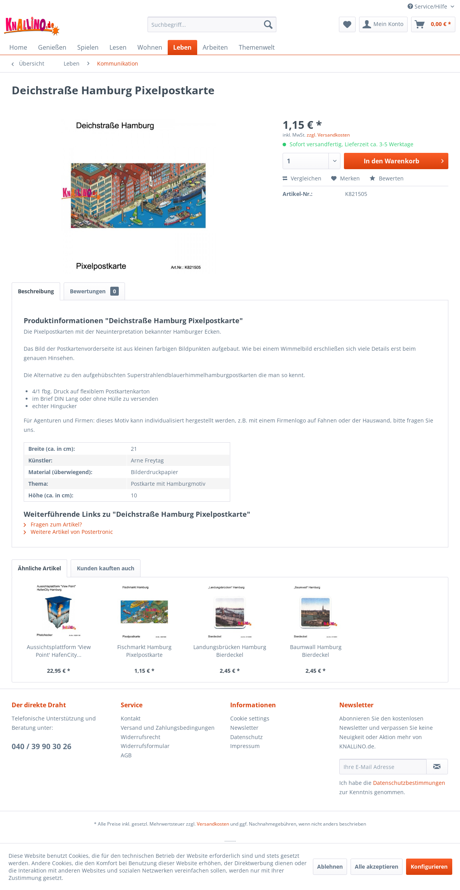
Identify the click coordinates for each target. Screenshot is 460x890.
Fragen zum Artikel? (53, 524)
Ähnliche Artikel (39, 568)
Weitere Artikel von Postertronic (68, 531)
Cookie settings (249, 718)
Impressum (245, 746)
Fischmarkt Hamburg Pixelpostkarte (144, 650)
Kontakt (131, 718)
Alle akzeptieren (376, 866)
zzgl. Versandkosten (328, 135)
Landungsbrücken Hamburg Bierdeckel (229, 650)
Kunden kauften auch (105, 568)
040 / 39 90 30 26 (41, 746)
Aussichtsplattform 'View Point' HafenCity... (59, 650)
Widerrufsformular (145, 746)
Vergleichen (302, 178)
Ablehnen (330, 866)
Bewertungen (94, 291)
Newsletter (244, 727)
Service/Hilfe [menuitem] (428, 6)
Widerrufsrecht (140, 737)
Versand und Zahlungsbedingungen (168, 727)
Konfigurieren (429, 866)
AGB (126, 755)
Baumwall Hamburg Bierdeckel (316, 650)
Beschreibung (36, 291)
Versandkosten (213, 824)
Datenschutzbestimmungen (409, 782)
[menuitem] (212, 24)
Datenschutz (246, 737)
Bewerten (387, 178)
